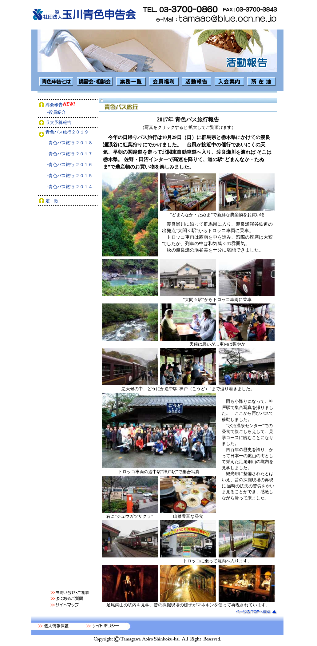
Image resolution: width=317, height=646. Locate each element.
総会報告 (68, 104)
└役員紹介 (69, 112)
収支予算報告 (70, 122)
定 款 (70, 201)
